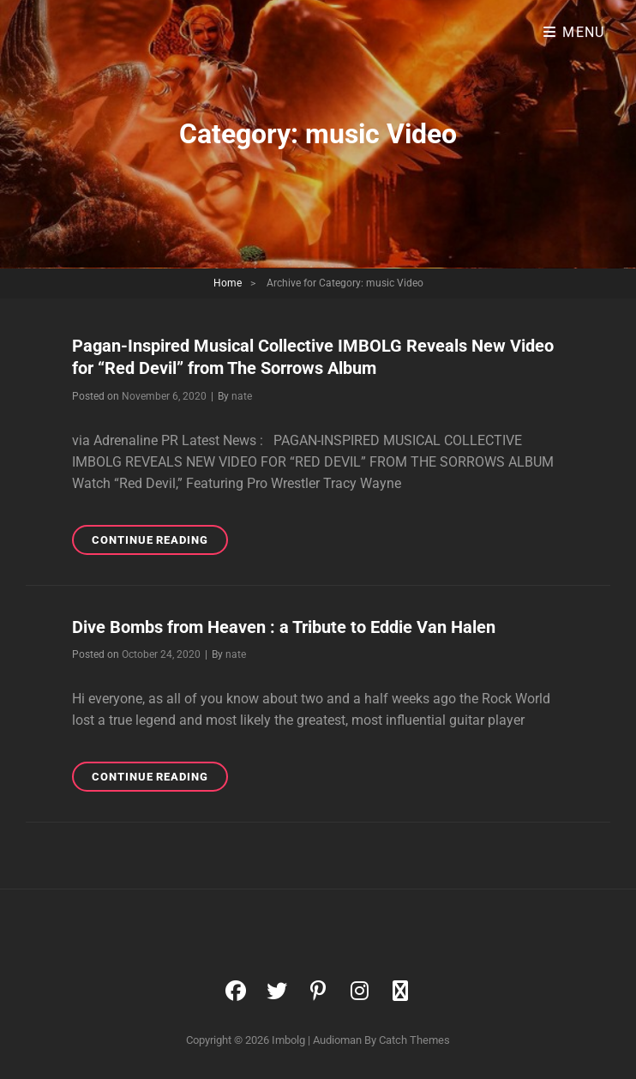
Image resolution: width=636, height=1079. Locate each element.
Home (227, 283)
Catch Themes (414, 1040)
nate (241, 396)
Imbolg (288, 1040)
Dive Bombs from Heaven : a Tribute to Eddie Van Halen (283, 627)
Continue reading (160, 542)
